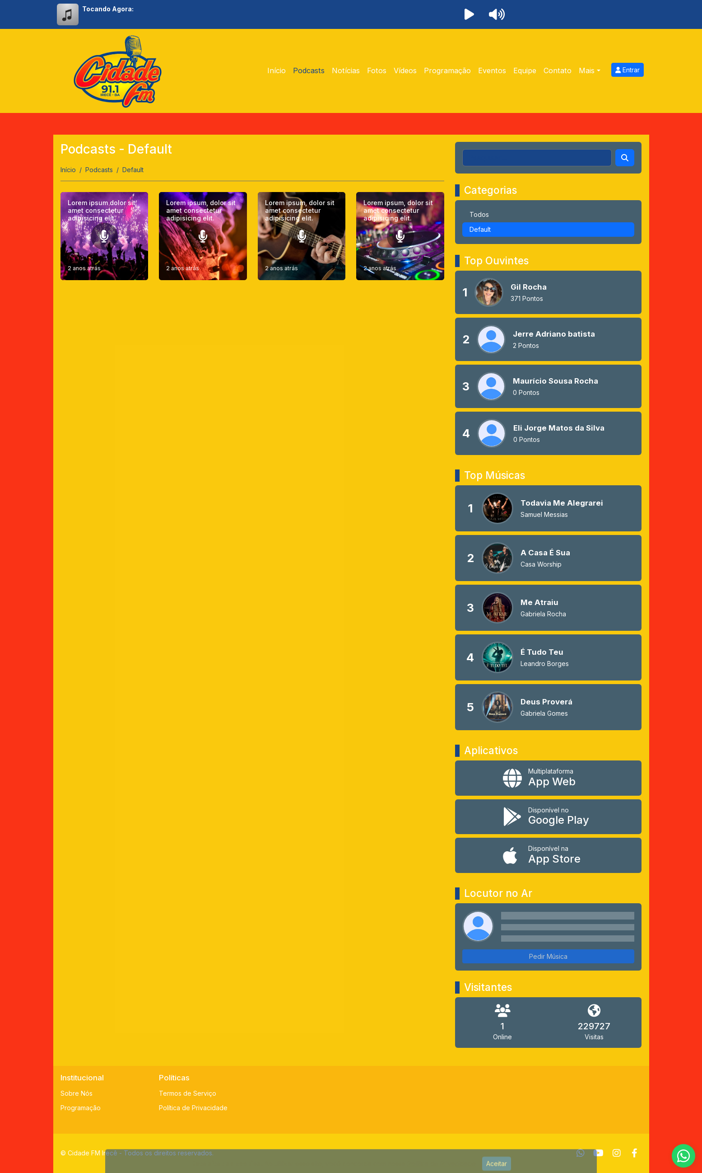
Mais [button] (587, 70)
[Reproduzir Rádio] (469, 14)
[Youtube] (598, 1153)
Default (480, 229)
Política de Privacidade (193, 1108)
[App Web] (548, 778)
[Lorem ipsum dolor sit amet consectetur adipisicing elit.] (104, 236)
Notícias (346, 70)
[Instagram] (617, 1153)
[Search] (624, 157)
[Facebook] (634, 1153)
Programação (447, 70)
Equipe (524, 70)
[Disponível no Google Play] (548, 817)
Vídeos (405, 70)
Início (276, 70)
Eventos (492, 70)
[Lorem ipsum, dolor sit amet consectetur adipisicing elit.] (203, 236)
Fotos (376, 70)
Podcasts (309, 70)
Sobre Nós (76, 1093)
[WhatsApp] (580, 1153)
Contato (558, 70)
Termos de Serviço (187, 1093)
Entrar (627, 70)
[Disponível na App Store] (548, 855)
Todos (479, 214)
